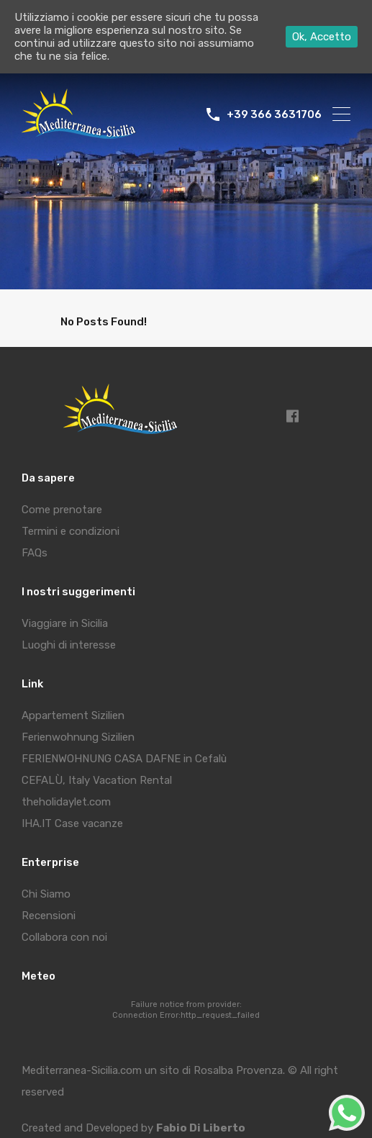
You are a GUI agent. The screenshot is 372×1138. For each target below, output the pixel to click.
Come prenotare (62, 509)
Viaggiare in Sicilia (65, 623)
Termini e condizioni (70, 531)
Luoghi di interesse (69, 644)
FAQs (34, 552)
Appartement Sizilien (73, 715)
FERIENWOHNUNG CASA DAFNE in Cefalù (124, 758)
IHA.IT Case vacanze (72, 823)
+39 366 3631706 (274, 114)
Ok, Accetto (321, 36)
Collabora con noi (64, 937)
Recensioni (49, 915)
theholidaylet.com (66, 801)
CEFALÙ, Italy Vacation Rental (97, 780)
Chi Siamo (46, 894)
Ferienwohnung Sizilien (78, 737)
